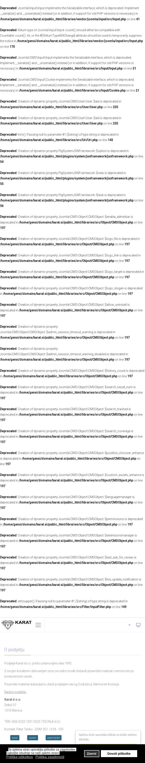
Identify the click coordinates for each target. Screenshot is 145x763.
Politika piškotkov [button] (19, 757)
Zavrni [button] (91, 753)
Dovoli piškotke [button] (118, 753)
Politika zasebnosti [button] (49, 757)
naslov (32, 737)
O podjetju (14, 649)
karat (15, 737)
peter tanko (53, 737)
